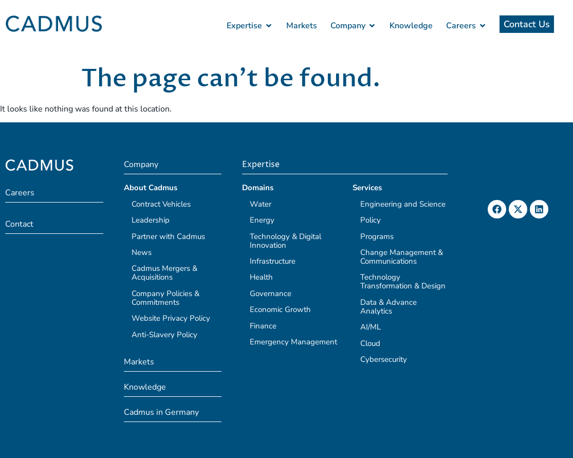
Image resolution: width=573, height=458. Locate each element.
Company (141, 164)
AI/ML (370, 327)
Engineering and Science (403, 204)
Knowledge (145, 387)
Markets (139, 362)
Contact (19, 224)
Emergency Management (293, 342)
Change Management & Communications (401, 256)
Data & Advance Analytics (388, 306)
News (142, 252)
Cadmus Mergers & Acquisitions (164, 272)
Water (260, 204)
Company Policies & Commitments (165, 297)
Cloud (370, 343)
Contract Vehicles (161, 204)
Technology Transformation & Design (403, 281)
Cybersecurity (383, 359)
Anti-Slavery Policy (164, 334)
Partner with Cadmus (168, 236)
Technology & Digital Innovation (285, 240)
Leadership (151, 220)
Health (261, 277)
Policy (370, 220)
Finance (263, 326)
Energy (262, 220)
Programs (377, 236)
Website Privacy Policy (171, 318)
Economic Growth (280, 309)
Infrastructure (272, 261)
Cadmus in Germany (161, 412)
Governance (270, 293)
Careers (19, 192)
